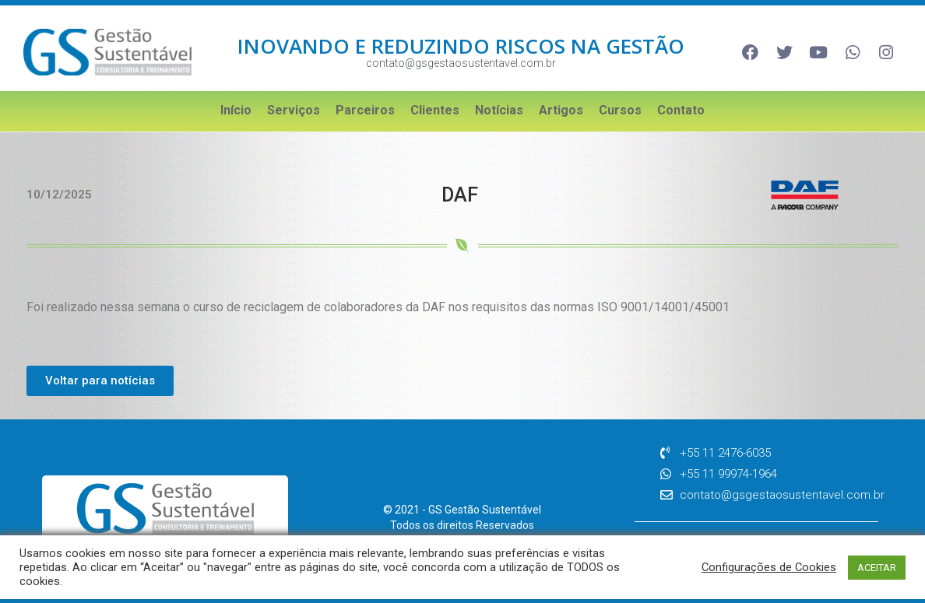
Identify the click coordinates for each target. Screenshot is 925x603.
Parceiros (365, 110)
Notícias (499, 110)
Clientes (434, 110)
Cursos (620, 110)
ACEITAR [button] (876, 567)
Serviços (293, 110)
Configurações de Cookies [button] (769, 567)
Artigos (561, 110)
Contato (681, 110)
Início (235, 110)
